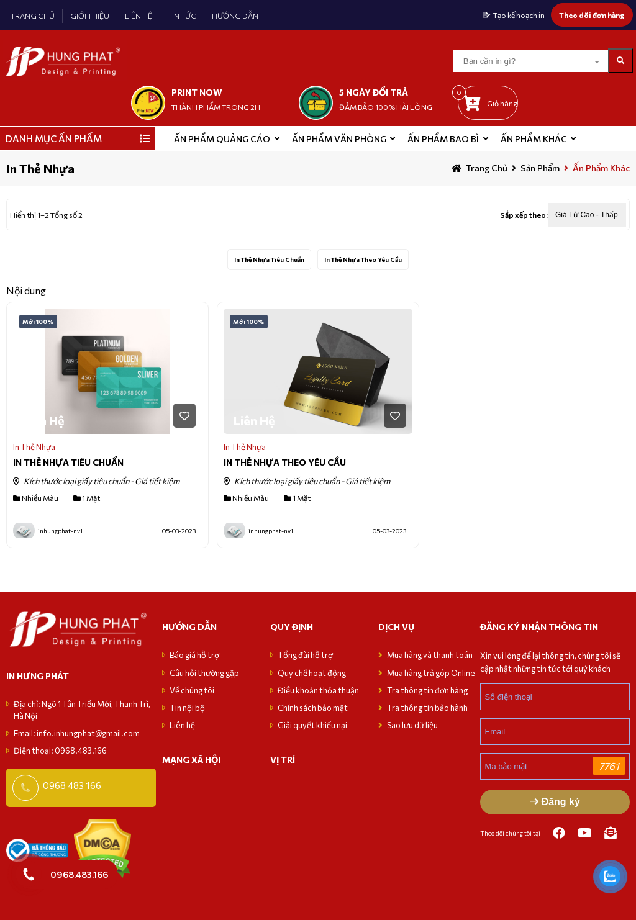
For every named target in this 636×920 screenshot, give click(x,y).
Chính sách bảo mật (313, 708)
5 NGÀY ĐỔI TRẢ (373, 92)
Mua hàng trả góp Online (431, 673)
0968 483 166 (72, 785)
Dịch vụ (396, 626)
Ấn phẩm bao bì (443, 138)
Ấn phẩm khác (534, 138)
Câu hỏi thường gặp (204, 673)
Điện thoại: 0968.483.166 (60, 750)
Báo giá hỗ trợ (194, 655)
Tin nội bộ (187, 708)
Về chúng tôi (192, 690)
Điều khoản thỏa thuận (318, 690)
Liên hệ (182, 725)
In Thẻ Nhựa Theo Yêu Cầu (363, 259)
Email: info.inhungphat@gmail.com (77, 733)
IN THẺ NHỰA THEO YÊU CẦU (285, 462)
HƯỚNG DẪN (235, 15)
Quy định (291, 626)
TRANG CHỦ (33, 15)
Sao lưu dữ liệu (412, 725)
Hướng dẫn (189, 626)
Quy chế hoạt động (312, 673)
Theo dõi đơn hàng (592, 15)
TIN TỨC (182, 15)
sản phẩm (540, 168)
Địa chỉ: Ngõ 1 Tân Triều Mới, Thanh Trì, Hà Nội (82, 709)
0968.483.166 (79, 874)
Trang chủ (486, 168)
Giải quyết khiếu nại (312, 725)
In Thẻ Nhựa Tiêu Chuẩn (269, 259)
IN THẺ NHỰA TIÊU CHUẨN (68, 462)
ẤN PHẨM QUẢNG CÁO (222, 138)
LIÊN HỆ (138, 15)
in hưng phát (37, 675)
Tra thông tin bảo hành (427, 708)
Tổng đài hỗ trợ (305, 655)
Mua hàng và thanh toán (430, 655)
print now (196, 92)
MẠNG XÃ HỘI (191, 759)
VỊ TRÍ (282, 759)
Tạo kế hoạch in (519, 15)
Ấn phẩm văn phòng (339, 138)
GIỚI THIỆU (89, 15)
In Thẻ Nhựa (34, 447)
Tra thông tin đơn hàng (427, 690)
